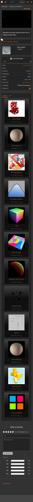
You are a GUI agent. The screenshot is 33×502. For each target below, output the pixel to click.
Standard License (27, 82)
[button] (5, 2)
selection (10, 41)
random (5, 41)
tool (17, 41)
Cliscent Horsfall (27, 65)
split (14, 41)
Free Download (16, 58)
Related (5, 95)
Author (10, 95)
